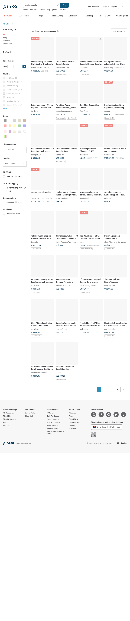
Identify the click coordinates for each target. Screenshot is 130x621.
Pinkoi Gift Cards (9, 419)
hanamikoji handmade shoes (116, 67)
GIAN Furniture (62, 198)
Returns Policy (52, 428)
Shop (5, 38)
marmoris (83, 67)
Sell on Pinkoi (93, 7)
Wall (4, 422)
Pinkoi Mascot (74, 422)
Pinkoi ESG (73, 419)
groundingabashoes (64, 111)
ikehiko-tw (60, 155)
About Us (72, 413)
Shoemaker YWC (63, 67)
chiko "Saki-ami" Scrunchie (115, 242)
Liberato (34, 242)
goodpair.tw (36, 155)
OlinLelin (107, 198)
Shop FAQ (29, 416)
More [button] (5, 108)
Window (6, 41)
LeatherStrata (61, 329)
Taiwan (42, 10)
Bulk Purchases (53, 416)
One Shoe (84, 111)
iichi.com (72, 428)
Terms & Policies (53, 422)
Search (64, 5)
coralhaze (35, 329)
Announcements (53, 419)
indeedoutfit (84, 198)
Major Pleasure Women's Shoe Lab (70, 242)
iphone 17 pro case (59, 10)
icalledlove (84, 329)
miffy (48, 10)
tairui (82, 242)
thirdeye (34, 111)
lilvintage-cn (109, 155)
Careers (72, 425)
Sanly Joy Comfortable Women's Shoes (47, 198)
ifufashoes (84, 155)
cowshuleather (110, 329)
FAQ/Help (50, 413)
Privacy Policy (52, 425)
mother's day (27, 10)
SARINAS (35, 285)
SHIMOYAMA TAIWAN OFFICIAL (44, 67)
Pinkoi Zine (7, 44)
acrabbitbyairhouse (39, 373)
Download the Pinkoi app (106, 427)
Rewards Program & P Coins (55, 432)
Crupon (107, 111)
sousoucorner (109, 285)
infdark (58, 373)
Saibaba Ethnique (63, 285)
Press (71, 416)
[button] (24, 66)
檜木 (36, 10)
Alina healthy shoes (88, 285)
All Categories (8, 24)
